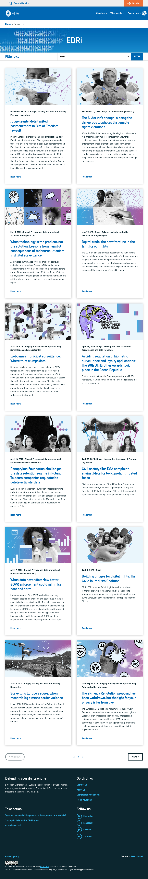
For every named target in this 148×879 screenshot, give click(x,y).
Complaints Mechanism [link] (88, 795)
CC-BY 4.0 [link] (44, 866)
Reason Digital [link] (137, 856)
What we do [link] (116, 13)
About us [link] (100, 13)
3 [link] (78, 756)
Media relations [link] (84, 800)
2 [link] (74, 756)
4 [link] (82, 756)
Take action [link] (133, 13)
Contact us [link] (82, 785)
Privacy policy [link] (12, 856)
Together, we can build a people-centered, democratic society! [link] (35, 815)
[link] (144, 13)
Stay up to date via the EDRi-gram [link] (22, 820)
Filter (137, 56)
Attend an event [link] (13, 825)
